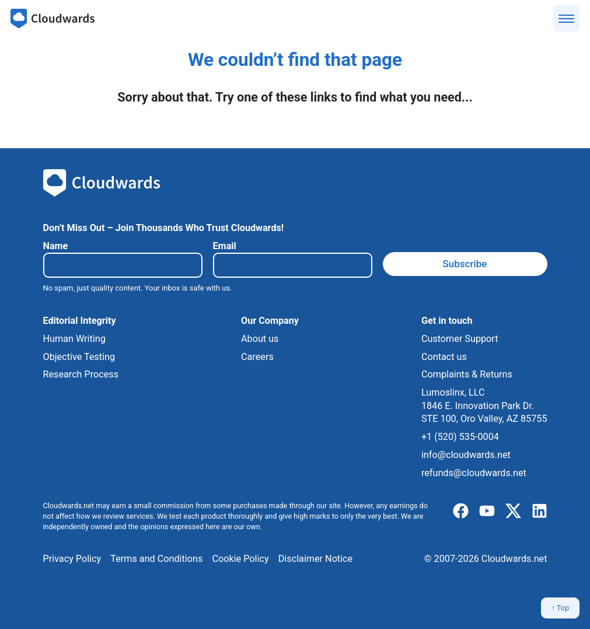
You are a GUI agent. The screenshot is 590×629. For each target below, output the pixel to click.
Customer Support (459, 338)
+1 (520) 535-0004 (460, 436)
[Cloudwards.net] (53, 19)
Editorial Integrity (79, 320)
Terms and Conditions (156, 558)
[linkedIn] (539, 511)
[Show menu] (566, 18)
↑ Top (560, 607)
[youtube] (487, 511)
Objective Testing (79, 356)
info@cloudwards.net (466, 454)
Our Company (270, 320)
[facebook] (461, 511)
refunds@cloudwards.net (473, 472)
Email (224, 245)
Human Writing (74, 338)
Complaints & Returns (466, 374)
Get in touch (447, 320)
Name (55, 245)
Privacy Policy (72, 558)
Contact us (444, 356)
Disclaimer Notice (315, 558)
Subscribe (465, 264)
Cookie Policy (240, 558)
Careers (257, 356)
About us (259, 338)
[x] (513, 511)
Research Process (81, 374)
